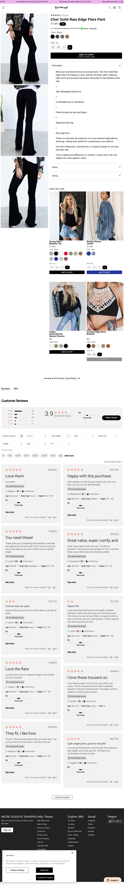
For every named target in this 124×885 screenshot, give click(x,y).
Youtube (91, 831)
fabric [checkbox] (53, 456)
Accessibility (41, 849)
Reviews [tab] (5, 388)
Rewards (71, 828)
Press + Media (73, 835)
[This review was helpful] (49, 517)
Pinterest (91, 835)
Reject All (44, 870)
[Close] (72, 853)
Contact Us (41, 831)
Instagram (91, 821)
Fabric (86, 167)
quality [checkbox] (35, 456)
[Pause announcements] (121, 2)
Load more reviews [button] (62, 797)
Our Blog (71, 824)
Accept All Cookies (45, 878)
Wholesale (72, 839)
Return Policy (42, 824)
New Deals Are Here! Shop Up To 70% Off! (41, 2)
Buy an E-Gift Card (75, 831)
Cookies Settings (17, 870)
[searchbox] (10, 436)
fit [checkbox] (3, 456)
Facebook (91, 828)
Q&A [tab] (16, 388)
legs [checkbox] (60, 456)
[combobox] (36, 436)
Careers (71, 846)
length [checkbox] (18, 456)
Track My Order (42, 846)
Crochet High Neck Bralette (96, 333)
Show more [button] (69, 456)
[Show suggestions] (115, 821)
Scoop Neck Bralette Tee (55, 242)
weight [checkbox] (44, 456)
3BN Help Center (43, 821)
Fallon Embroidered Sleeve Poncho (57, 334)
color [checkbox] (10, 456)
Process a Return (43, 828)
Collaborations (73, 842)
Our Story (71, 821)
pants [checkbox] (26, 456)
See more (9, 512)
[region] (39, 866)
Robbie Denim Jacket (94, 242)
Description (86, 65)
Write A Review (111, 418)
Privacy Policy (42, 835)
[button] (21, 411)
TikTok (90, 824)
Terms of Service (43, 839)
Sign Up (7, 830)
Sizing (86, 175)
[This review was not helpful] (54, 517)
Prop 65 (40, 842)
